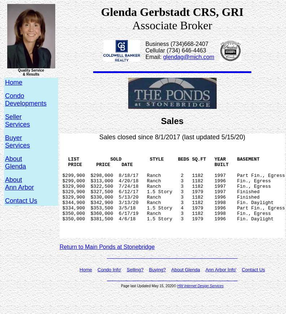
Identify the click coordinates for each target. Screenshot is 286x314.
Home (85, 288)
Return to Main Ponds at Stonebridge (107, 265)
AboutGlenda (15, 162)
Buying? (157, 288)
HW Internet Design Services (200, 304)
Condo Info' (109, 288)
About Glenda (185, 288)
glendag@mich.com (188, 57)
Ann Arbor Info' (221, 288)
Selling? (135, 288)
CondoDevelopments (26, 99)
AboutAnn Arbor (19, 183)
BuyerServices (17, 141)
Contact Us (21, 200)
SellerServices (17, 120)
